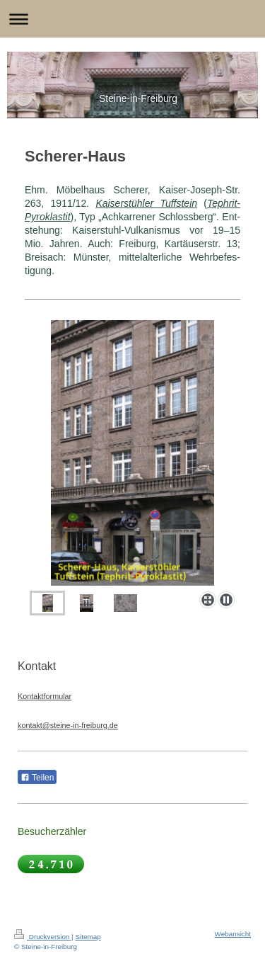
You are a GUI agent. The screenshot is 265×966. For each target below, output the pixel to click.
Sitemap (87, 937)
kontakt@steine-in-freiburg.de (68, 725)
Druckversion (42, 937)
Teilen (37, 778)
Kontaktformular (44, 696)
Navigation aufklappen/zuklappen (132, 19)
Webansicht (233, 934)
